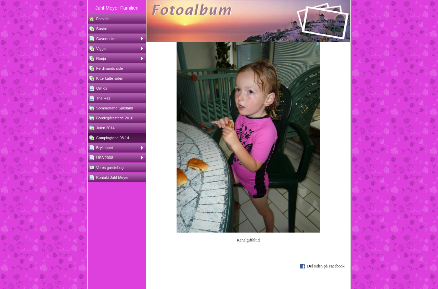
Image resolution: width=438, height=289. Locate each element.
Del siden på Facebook (326, 266)
